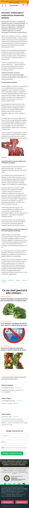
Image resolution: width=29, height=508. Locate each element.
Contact (14, 474)
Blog (6, 9)
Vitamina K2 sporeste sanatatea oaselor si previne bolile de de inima (13, 349)
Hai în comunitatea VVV (20, 471)
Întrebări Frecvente (23, 472)
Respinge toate (21, 502)
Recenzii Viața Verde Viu (22, 469)
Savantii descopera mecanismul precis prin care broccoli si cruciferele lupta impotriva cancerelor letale (14, 300)
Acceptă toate (7, 502)
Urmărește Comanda (8, 471)
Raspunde (18, 387)
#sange (18, 280)
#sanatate (11, 280)
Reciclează (14, 472)
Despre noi (4, 469)
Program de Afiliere (6, 472)
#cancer (3, 280)
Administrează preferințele (9, 506)
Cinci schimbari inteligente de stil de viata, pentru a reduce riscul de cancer (14, 324)
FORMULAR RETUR (11, 469)
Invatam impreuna (6, 296)
